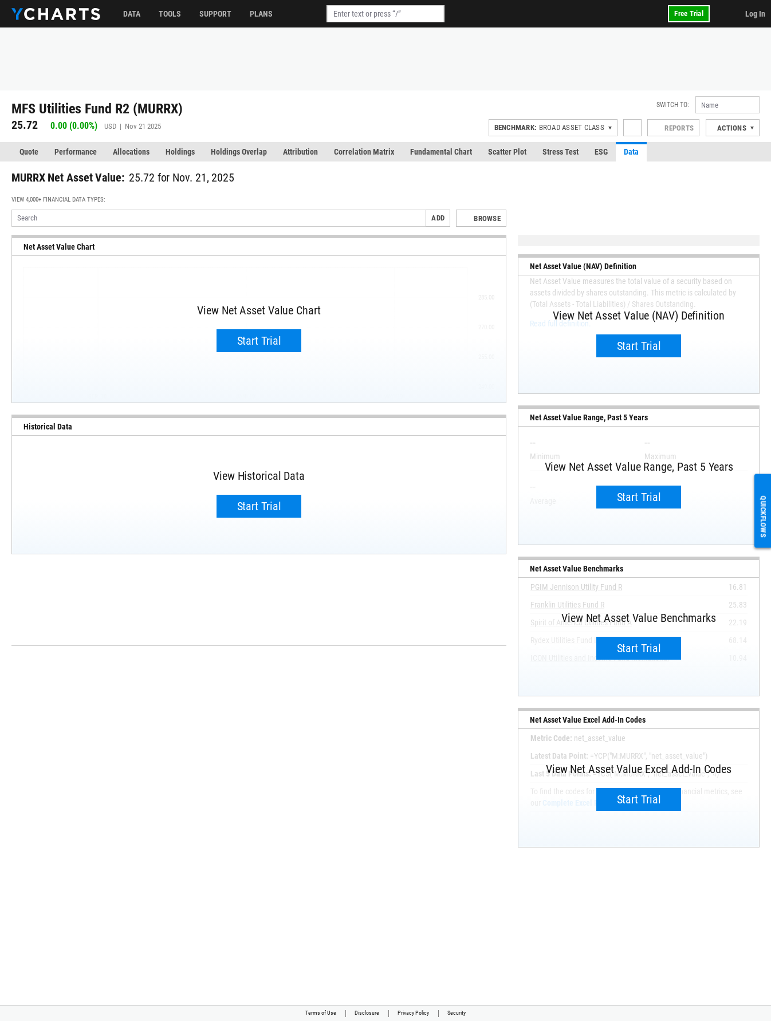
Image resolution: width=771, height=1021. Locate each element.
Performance (75, 151)
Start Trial (259, 341)
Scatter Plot (507, 151)
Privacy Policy (413, 1013)
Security (456, 1013)
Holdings (180, 151)
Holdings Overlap (239, 151)
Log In (755, 13)
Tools (170, 13)
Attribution (300, 151)
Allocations (131, 151)
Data (131, 13)
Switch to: (672, 105)
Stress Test (560, 151)
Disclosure (367, 1013)
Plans (261, 13)
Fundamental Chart (441, 151)
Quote (28, 151)
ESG (601, 151)
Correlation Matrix (364, 151)
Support (215, 13)
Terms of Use (320, 1013)
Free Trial (688, 13)
